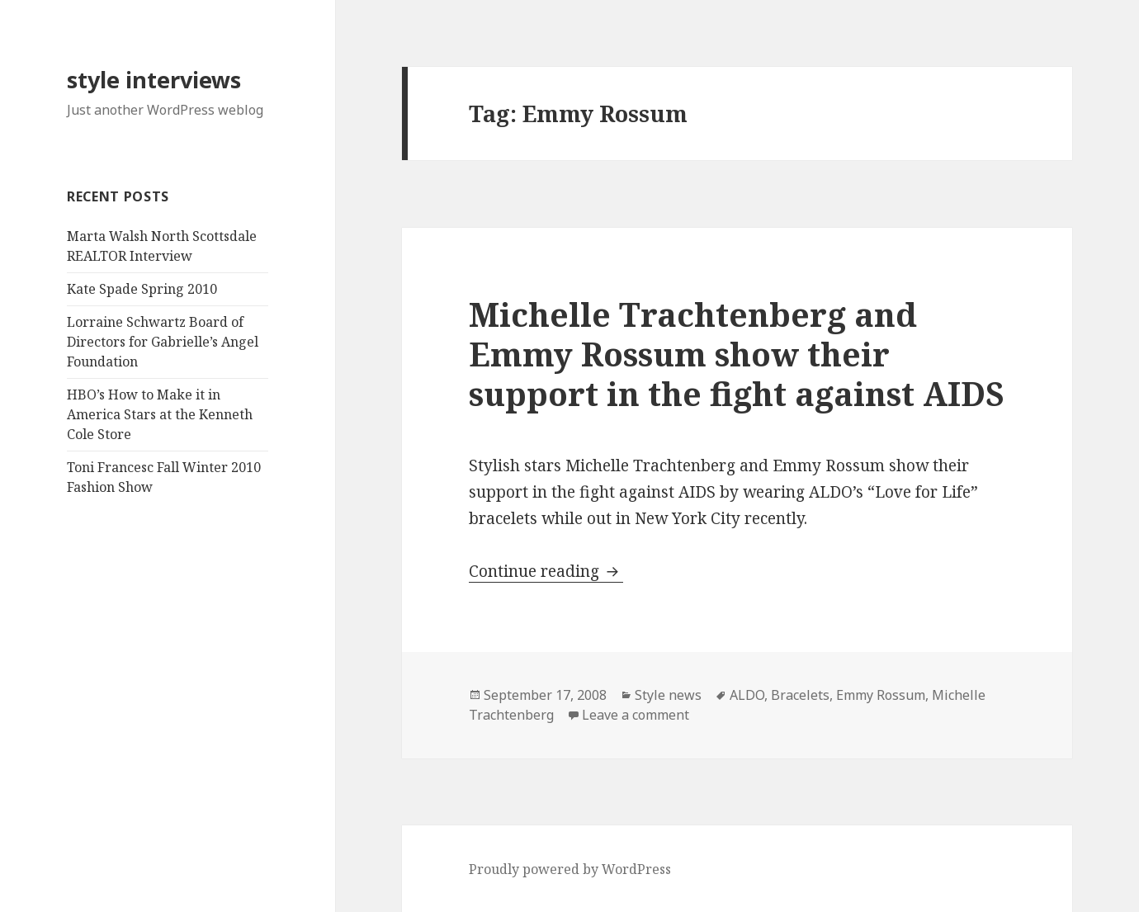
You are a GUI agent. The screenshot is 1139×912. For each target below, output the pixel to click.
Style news (668, 695)
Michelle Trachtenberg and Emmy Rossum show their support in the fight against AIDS (736, 353)
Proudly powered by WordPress (570, 869)
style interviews (154, 79)
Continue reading (546, 571)
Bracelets (800, 695)
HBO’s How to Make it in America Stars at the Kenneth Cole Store (160, 414)
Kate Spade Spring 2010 (142, 289)
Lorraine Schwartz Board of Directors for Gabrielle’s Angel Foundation (162, 342)
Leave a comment (635, 715)
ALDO (747, 695)
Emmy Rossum (880, 695)
